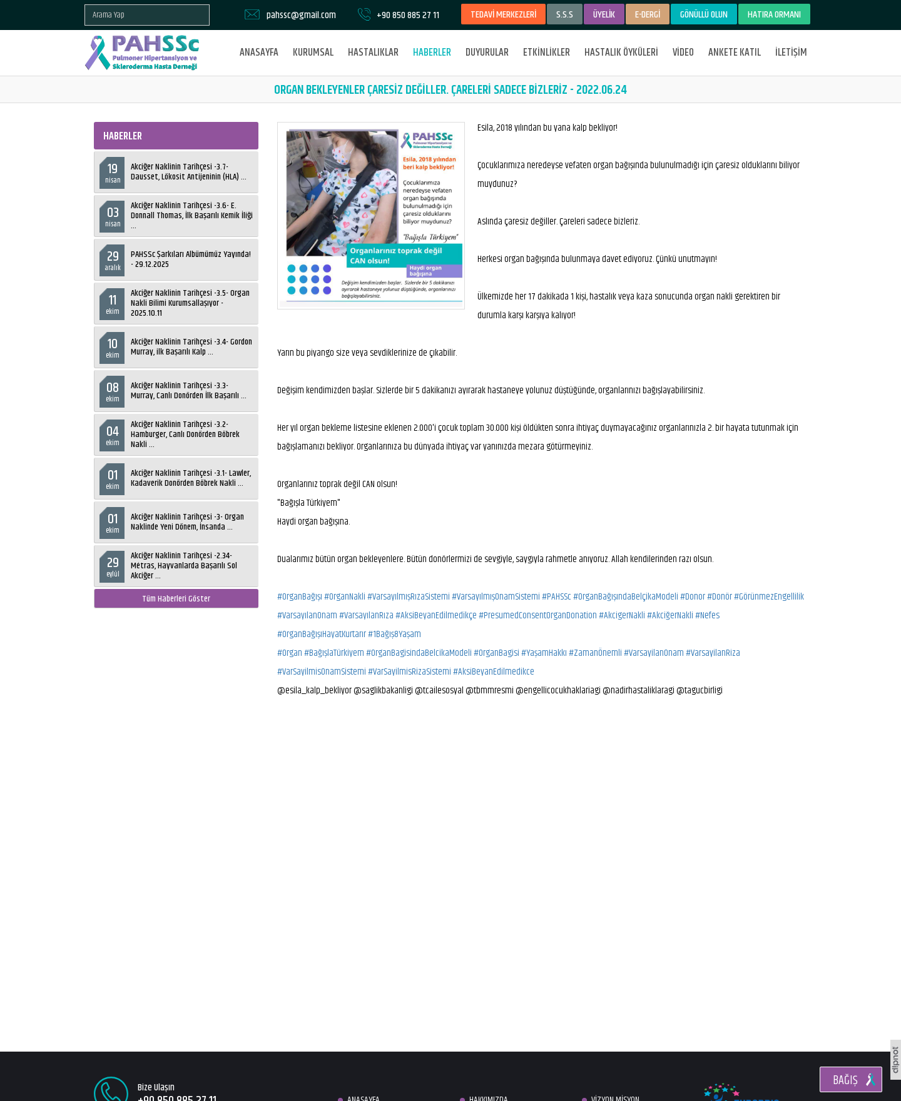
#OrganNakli (344, 597)
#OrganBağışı (299, 597)
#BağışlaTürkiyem (334, 653)
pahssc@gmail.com (301, 15)
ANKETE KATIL (734, 52)
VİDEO (683, 52)
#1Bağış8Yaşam (394, 634)
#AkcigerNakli (622, 615)
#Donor (692, 597)
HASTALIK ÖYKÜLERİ (621, 52)
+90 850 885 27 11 (408, 15)
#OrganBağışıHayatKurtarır (321, 634)
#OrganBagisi (496, 653)
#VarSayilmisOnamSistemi (321, 672)
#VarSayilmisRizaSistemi (409, 672)
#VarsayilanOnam (654, 653)
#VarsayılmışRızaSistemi (408, 597)
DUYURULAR (487, 52)
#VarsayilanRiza (713, 653)
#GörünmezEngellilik (769, 597)
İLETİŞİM (791, 52)
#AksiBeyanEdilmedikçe (436, 615)
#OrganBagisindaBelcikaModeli (419, 653)
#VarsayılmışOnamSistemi (496, 597)
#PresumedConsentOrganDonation (538, 615)
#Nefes (707, 615)
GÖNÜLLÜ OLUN (704, 15)
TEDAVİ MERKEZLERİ (503, 15)
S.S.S (564, 15)
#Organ (289, 653)
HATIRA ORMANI (774, 15)
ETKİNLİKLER (546, 52)
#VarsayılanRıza (366, 615)
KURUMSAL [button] (313, 52)
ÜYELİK (604, 15)
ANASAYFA (259, 52)
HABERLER (432, 52)
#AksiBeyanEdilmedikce (493, 672)
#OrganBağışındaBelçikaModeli (625, 597)
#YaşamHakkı (544, 653)
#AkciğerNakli (670, 615)
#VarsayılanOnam (307, 615)
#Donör (719, 597)
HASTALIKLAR (373, 52)
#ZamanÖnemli (595, 653)
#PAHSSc (556, 597)
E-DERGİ (647, 15)
